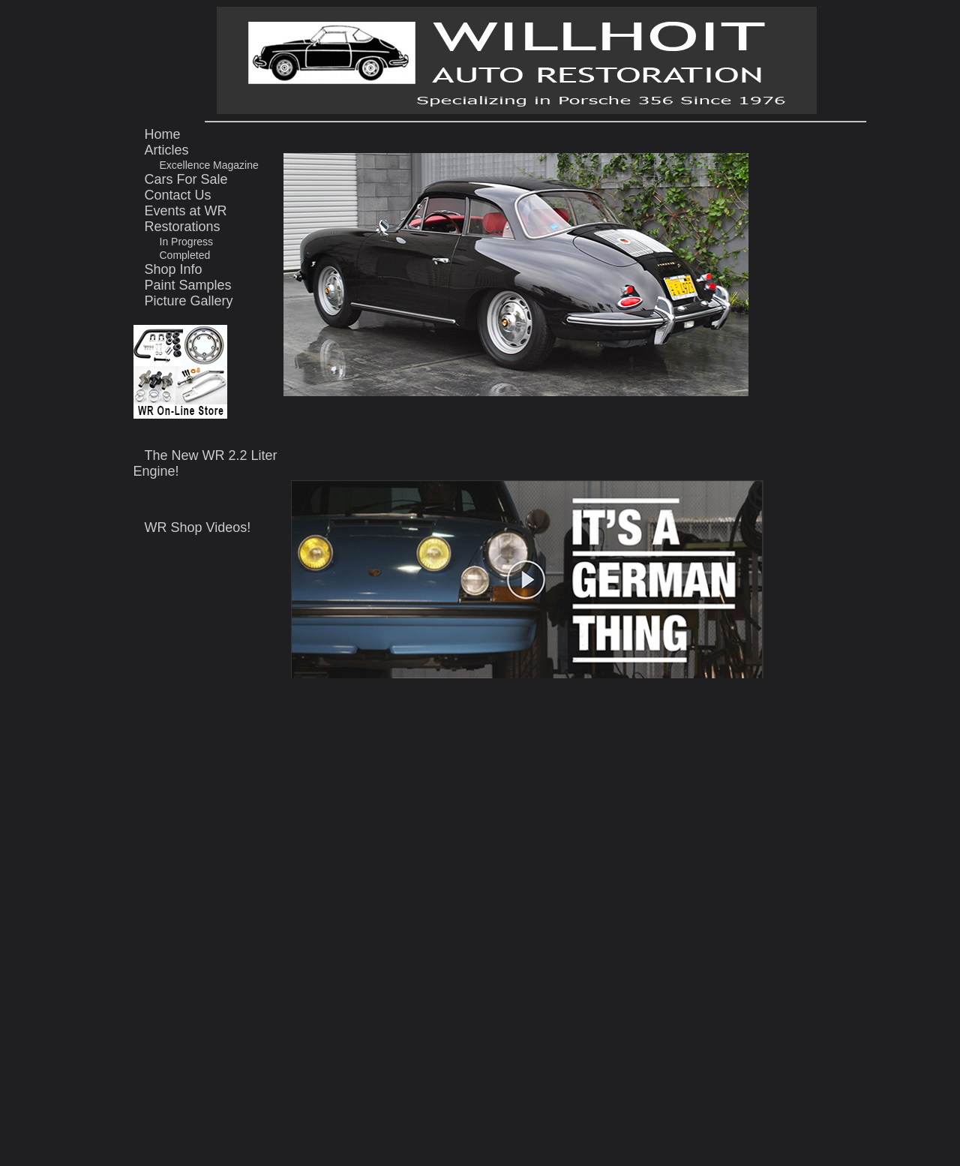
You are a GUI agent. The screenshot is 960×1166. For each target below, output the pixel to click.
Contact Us (178, 195)
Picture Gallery (189, 300)
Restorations (182, 226)
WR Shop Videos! (198, 527)
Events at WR (186, 210)
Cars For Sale (186, 179)
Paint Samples (188, 285)
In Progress (187, 242)
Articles (167, 150)
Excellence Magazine (209, 165)
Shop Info (173, 269)
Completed (185, 255)
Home (163, 134)
